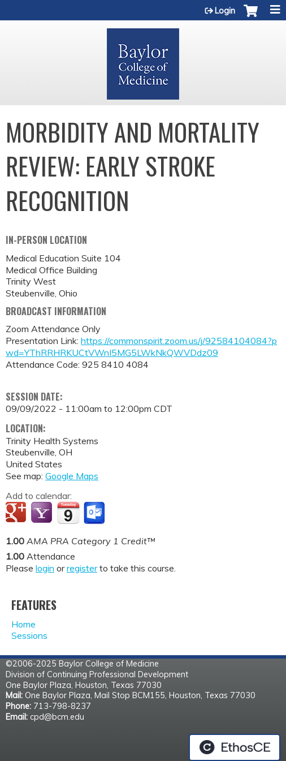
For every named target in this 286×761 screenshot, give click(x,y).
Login (225, 11)
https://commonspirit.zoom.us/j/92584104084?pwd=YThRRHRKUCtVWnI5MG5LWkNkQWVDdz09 (141, 346)
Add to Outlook (95, 513)
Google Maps (71, 475)
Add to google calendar (17, 513)
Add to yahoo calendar (42, 513)
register (82, 568)
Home (23, 624)
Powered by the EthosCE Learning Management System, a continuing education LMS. (234, 747)
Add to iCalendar (68, 512)
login (45, 568)
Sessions (29, 635)
